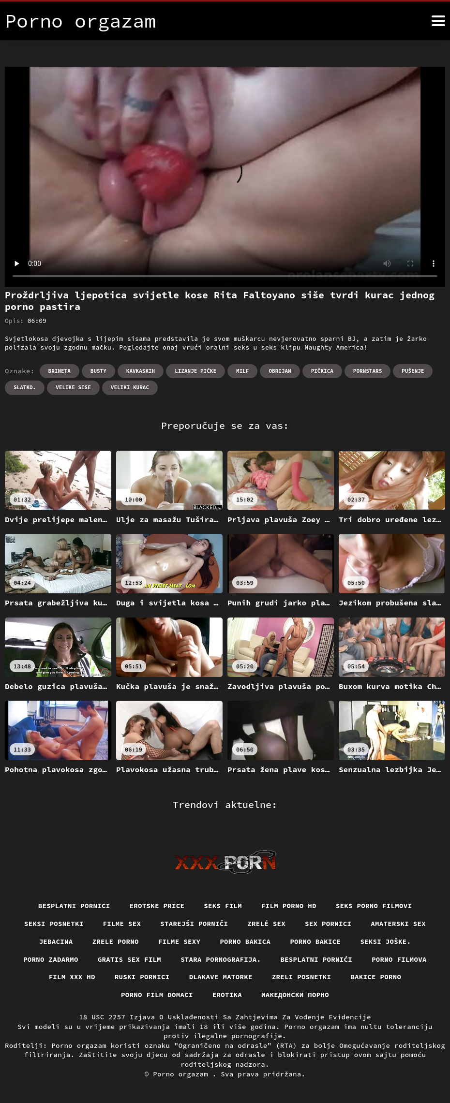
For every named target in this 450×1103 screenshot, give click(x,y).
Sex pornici (328, 923)
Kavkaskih (140, 371)
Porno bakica (245, 941)
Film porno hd (288, 905)
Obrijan (280, 371)
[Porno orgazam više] (438, 20)
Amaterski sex (398, 923)
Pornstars (367, 371)
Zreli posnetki (301, 976)
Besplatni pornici (74, 905)
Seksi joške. (385, 941)
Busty (98, 371)
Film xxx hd (72, 976)
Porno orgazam (182, 1074)
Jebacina (56, 941)
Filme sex (122, 923)
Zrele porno (115, 941)
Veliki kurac (130, 387)
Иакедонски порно (295, 994)
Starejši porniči (194, 923)
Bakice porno (375, 976)
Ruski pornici (142, 976)
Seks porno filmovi (374, 905)
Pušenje (413, 371)
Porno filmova (399, 959)
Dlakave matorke (221, 976)
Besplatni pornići (316, 959)
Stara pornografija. (220, 959)
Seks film (223, 905)
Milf (242, 371)
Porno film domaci (157, 994)
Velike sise (73, 387)
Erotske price (157, 905)
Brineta (59, 371)
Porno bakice (315, 941)
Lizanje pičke (195, 371)
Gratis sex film (129, 959)
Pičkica (322, 371)
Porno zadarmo (50, 959)
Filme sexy (179, 941)
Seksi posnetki (54, 923)
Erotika (227, 994)
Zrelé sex (266, 923)
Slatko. (25, 387)
